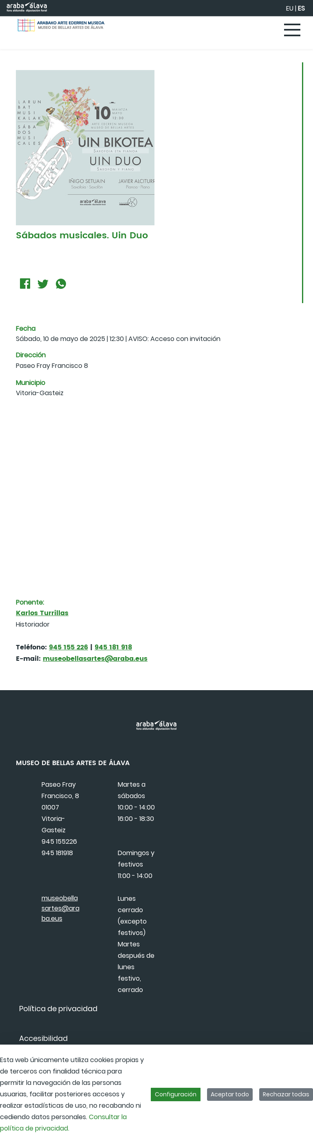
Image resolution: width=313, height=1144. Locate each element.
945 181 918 (113, 647)
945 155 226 (68, 647)
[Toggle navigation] (292, 31)
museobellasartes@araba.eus (95, 658)
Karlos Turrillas (42, 613)
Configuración (175, 1094)
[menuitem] (58, 1008)
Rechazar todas (286, 1094)
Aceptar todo (230, 1094)
